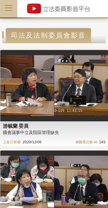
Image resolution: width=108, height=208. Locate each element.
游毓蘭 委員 (16, 126)
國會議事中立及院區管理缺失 (31, 132)
